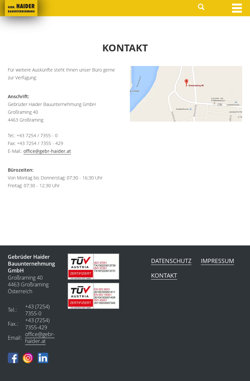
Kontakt (164, 275)
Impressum (217, 261)
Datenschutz (171, 261)
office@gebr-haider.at (47, 151)
